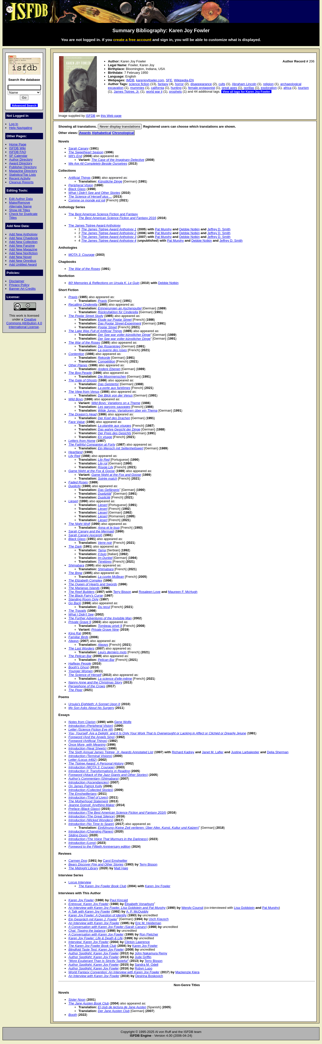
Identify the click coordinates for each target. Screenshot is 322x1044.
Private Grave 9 (79, 622)
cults (222, 84)
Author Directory (21, 159)
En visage (105, 437)
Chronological (123, 133)
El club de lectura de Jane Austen (122, 1007)
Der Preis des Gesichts (114, 433)
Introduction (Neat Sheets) (87, 748)
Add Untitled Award (23, 264)
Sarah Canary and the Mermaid (91, 531)
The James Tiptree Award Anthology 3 (108, 237)
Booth (72, 1015)
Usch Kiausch (159, 919)
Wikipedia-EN (184, 80)
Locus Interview (79, 882)
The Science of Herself (84, 675)
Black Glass (77, 189)
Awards (85, 133)
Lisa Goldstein (244, 908)
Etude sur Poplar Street (115, 319)
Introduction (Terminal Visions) (90, 756)
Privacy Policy (19, 285)
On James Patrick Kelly (85, 786)
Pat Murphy (163, 229)
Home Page (17, 144)
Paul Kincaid (119, 900)
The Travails (77, 611)
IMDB (130, 80)
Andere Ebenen (109, 369)
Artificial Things (79, 177)
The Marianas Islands (84, 588)
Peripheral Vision (80, 185)
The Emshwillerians (82, 794)
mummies (137, 88)
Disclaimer (16, 281)
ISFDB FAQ (17, 152)
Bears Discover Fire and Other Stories (96, 864)
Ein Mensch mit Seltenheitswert (120, 448)
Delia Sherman (278, 752)
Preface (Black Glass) (84, 809)
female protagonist (201, 88)
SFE (169, 80)
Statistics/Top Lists (22, 174)
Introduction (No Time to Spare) (91, 824)
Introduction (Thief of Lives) (88, 797)
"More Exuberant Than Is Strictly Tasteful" (98, 961)
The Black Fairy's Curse (85, 595)
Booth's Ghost (78, 667)
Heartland (75, 452)
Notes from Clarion (82, 722)
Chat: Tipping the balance (87, 930)
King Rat (74, 633)
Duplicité (104, 497)
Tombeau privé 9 (110, 626)
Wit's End (75, 156)
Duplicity (74, 486)
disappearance (201, 84)
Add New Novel (20, 257)
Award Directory (20, 163)
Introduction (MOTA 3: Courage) (91, 767)
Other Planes (78, 365)
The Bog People (80, 373)
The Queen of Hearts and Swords (92, 584)
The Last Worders (81, 648)
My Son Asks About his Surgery (91, 708)
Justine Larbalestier (245, 752)
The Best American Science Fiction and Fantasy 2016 (117, 218)
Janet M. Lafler (213, 752)
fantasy (163, 84)
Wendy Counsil (192, 908)
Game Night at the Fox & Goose (91, 471)
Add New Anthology (23, 234)
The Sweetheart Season (85, 152)
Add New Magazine (23, 249)
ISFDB (90, 116)
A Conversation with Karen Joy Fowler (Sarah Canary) (107, 927)
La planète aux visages (114, 425)
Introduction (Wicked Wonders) (90, 820)
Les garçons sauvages (114, 407)
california (157, 88)
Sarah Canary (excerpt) (85, 535)
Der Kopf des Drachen (114, 418)
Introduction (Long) (82, 843)
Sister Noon (77, 999)
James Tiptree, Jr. (126, 91)
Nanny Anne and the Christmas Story (95, 682)
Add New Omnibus (22, 261)
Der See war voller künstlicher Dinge (124, 335)
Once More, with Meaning (87, 744)
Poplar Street (107, 327)
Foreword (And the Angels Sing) (91, 737)
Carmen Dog (77, 860)
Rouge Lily (105, 467)
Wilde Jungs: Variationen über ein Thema (127, 410)
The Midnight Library (83, 868)
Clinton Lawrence (137, 942)
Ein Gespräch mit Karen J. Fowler (92, 919)
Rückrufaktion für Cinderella (118, 312)
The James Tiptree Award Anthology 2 (108, 233)
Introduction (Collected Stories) (90, 790)
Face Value (76, 422)
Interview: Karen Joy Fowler (88, 942)
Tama (102, 550)
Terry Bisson (122, 592)
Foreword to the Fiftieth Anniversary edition (99, 846)
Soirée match (107, 478)
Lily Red (74, 456)
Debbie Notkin (189, 229)
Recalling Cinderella (82, 304)
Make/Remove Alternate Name (20, 204)
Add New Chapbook (23, 238)
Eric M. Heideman (148, 923)
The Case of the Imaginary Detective (117, 160)
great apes (229, 88)
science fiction (139, 84)
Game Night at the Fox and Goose (116, 475)
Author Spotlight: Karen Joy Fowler (93, 953)
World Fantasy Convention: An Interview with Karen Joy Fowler (113, 972)
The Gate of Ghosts (82, 380)
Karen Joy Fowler (157, 886)
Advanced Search (24, 105)
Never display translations (120, 126)
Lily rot (102, 463)
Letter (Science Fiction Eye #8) (90, 729)
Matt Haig (121, 868)
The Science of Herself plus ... (90, 196)
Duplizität (104, 493)
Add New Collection (23, 242)
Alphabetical (101, 133)
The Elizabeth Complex (85, 580)
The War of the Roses (84, 269)
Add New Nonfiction (23, 253)
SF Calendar (18, 156)
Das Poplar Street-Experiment (119, 323)
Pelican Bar (106, 660)
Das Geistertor (108, 384)
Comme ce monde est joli (86, 200)
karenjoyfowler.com (150, 80)
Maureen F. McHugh (182, 592)
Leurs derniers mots (112, 652)
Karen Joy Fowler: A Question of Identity (97, 915)
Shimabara (76, 565)
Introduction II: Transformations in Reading (99, 771)
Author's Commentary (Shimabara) (93, 778)
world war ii (154, 91)
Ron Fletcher (149, 934)
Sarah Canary (78, 148)
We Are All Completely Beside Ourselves (97, 163)
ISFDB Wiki (17, 148)
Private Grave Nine (105, 629)
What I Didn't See (81, 614)
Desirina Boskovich (149, 976)
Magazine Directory (23, 171)
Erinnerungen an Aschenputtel (120, 308)
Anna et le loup (108, 527)
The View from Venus (83, 391)
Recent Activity (19, 178)
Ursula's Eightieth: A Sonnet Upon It (94, 704)
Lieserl (73, 501)
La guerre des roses (112, 350)
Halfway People (79, 663)
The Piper (75, 690)
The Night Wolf (79, 524)
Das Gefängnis (108, 490)
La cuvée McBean (111, 577)
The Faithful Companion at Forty (91, 444)
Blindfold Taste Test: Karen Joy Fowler (96, 949)
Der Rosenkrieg (109, 346)
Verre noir (105, 543)
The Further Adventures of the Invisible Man (100, 618)
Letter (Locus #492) (82, 760)
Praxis (72, 297)
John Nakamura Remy (151, 953)
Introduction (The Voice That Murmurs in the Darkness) (108, 839)
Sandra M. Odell (146, 964)
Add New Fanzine (22, 245)
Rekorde (104, 357)
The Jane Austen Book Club (88, 1003)
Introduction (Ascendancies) (88, 782)
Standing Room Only (83, 599)
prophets (175, 91)
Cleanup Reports (21, 182)
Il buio (102, 554)
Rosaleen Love (149, 592)
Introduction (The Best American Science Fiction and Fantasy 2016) (117, 812)
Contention (76, 354)
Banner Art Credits (22, 289)
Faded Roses (78, 482)
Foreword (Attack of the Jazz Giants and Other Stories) (108, 775)
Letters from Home (81, 441)
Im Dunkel (105, 558)
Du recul (104, 607)
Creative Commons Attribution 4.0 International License (24, 323)
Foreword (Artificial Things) (87, 741)
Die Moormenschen (112, 376)
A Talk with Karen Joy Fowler (89, 911)
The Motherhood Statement (88, 801)
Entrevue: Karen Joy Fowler (88, 904)
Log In (13, 124)
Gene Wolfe (122, 722)
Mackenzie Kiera (187, 972)
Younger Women (80, 671)
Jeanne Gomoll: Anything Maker (91, 805)
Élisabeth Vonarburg (139, 904)
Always (73, 641)
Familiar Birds (78, 637)
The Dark (75, 546)
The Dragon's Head (82, 414)
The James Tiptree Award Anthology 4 (108, 240)
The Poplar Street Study (85, 316)
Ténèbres (105, 561)
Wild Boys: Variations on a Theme (115, 403)
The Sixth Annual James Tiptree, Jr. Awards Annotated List (110, 752)
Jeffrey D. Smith (218, 229)
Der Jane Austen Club (114, 1011)
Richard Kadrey (183, 752)
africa (288, 88)
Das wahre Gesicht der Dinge (119, 429)
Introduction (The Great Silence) (91, 816)
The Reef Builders (81, 592)
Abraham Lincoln (244, 84)
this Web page (111, 116)
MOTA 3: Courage (81, 255)
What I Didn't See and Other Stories (94, 193)
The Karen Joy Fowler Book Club (102, 886)
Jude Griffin (143, 957)
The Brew (75, 573)
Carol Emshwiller (115, 860)
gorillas (249, 88)
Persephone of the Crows (86, 686)
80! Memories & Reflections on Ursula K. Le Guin (103, 283)
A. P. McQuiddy (137, 911)
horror (179, 84)
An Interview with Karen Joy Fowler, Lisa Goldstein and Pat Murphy (117, 908)
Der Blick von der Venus (115, 395)
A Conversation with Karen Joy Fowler (96, 934)
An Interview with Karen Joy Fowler (93, 923)
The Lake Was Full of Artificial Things (95, 331)
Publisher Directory (22, 167)
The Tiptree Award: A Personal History (96, 763)
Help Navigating (20, 128)
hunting (176, 88)
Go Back (74, 603)
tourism (303, 88)
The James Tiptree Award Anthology (94, 225)
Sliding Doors (78, 835)
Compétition (106, 361)
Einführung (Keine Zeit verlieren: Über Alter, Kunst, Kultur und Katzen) (148, 828)
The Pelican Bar (80, 656)
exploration (269, 88)
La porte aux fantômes (114, 388)
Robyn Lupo (143, 968)
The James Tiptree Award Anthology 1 (108, 229)
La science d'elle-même (115, 678)
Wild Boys (75, 399)
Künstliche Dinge (110, 181)
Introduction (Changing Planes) (90, 831)
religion (268, 84)
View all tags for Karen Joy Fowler (246, 91)
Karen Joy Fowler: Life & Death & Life (95, 938)
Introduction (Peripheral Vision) (90, 726)
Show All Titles (19, 210)
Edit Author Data (21, 199)
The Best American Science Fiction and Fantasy (103, 214)
